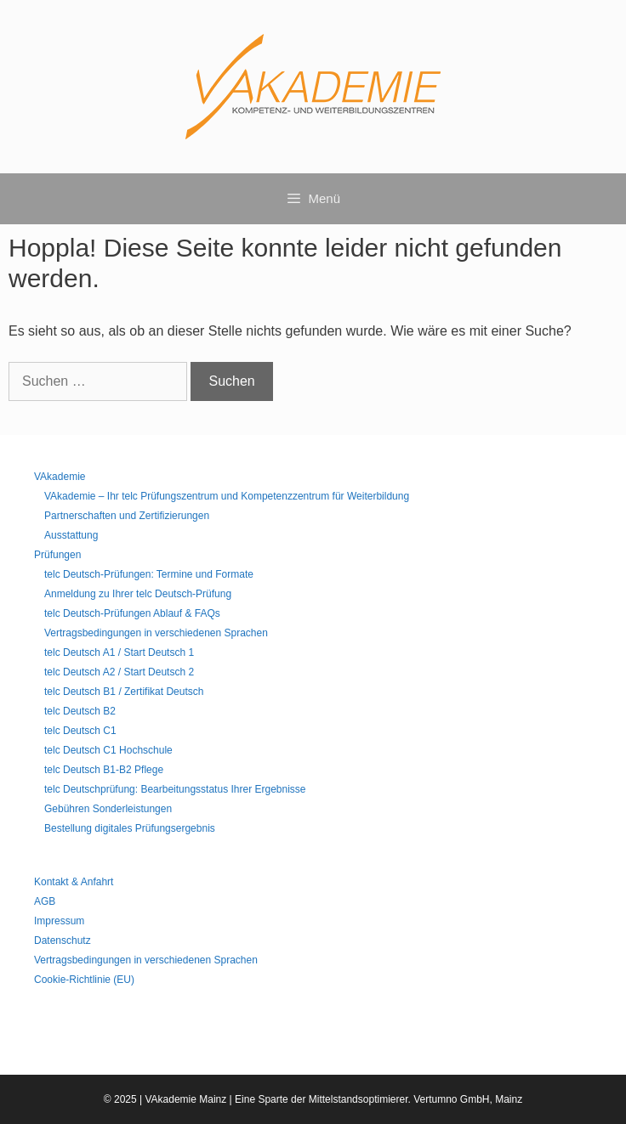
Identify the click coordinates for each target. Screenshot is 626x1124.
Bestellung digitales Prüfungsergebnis (129, 828)
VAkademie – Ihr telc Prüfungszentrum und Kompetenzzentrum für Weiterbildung (226, 496)
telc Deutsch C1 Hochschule (108, 750)
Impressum (59, 921)
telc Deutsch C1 (80, 731)
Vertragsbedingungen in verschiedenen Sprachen (156, 633)
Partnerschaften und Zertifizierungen (126, 516)
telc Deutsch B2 (80, 711)
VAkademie (59, 477)
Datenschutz (62, 940)
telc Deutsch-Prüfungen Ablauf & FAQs (132, 613)
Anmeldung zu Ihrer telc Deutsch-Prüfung (137, 594)
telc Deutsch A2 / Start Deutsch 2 (119, 672)
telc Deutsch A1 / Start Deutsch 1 (119, 652)
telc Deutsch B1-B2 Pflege (103, 770)
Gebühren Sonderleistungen (108, 809)
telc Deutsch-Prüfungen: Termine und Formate (148, 574)
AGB (44, 901)
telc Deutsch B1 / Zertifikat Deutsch (123, 692)
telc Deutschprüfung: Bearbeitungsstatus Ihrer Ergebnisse (175, 789)
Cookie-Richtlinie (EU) (84, 980)
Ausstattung (71, 535)
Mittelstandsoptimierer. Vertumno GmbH (399, 1099)
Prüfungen (57, 555)
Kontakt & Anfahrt (73, 882)
